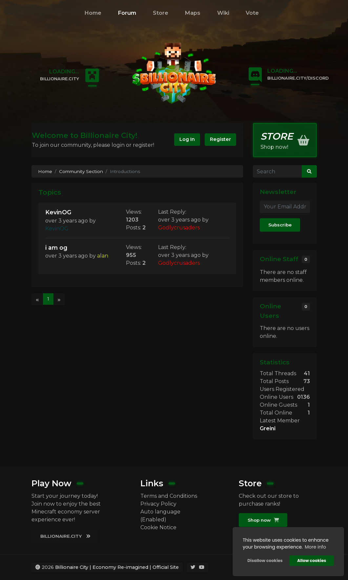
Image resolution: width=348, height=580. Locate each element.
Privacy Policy (158, 504)
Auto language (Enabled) (160, 516)
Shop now (263, 520)
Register (220, 139)
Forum (127, 13)
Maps (192, 13)
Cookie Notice (158, 527)
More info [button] (315, 547)
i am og (56, 247)
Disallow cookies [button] (264, 560)
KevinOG (58, 212)
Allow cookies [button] (311, 560)
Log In (187, 139)
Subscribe (280, 224)
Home (92, 13)
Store (160, 13)
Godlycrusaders (179, 227)
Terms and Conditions (168, 496)
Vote (252, 13)
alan (102, 256)
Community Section (81, 171)
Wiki (223, 13)
